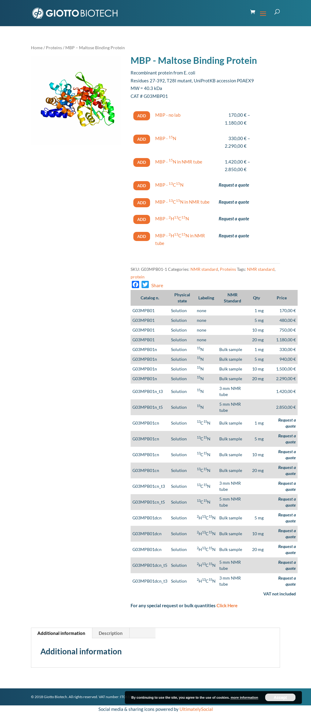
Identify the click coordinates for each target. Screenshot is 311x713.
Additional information (61, 633)
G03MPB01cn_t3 (148, 486)
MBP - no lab (167, 115)
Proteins (54, 47)
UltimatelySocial (196, 709)
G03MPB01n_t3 (147, 391)
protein (138, 276)
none (201, 310)
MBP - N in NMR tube (178, 161)
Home (37, 47)
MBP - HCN (172, 218)
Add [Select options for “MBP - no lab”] (141, 115)
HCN (206, 517)
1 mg (259, 310)
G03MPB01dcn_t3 (149, 581)
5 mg (259, 320)
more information (244, 697)
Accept (280, 697)
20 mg (258, 339)
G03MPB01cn (145, 422)
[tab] (61, 633)
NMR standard (204, 269)
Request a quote (234, 185)
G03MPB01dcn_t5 (149, 565)
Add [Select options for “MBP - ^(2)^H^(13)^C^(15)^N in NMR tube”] (141, 236)
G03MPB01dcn (147, 517)
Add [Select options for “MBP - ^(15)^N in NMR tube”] (141, 162)
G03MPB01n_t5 (147, 407)
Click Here (227, 605)
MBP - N (165, 138)
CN (203, 422)
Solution (179, 310)
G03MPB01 (143, 310)
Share (157, 285)
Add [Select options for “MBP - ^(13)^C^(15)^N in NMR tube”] (141, 202)
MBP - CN (169, 185)
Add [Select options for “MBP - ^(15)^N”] (141, 139)
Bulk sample (230, 349)
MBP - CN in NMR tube (182, 202)
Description (111, 633)
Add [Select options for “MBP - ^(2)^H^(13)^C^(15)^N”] (141, 219)
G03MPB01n (144, 349)
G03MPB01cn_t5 (148, 502)
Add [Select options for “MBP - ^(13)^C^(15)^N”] (141, 185)
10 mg (258, 329)
